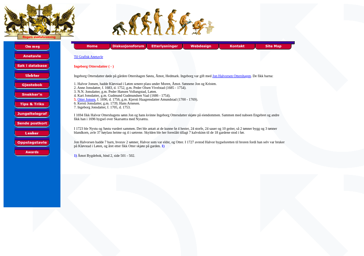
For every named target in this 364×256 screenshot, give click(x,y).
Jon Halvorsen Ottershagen (232, 76)
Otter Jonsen (86, 99)
